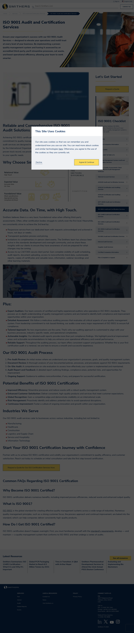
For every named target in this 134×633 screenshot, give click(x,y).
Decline (39, 162)
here (61, 149)
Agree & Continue (86, 162)
